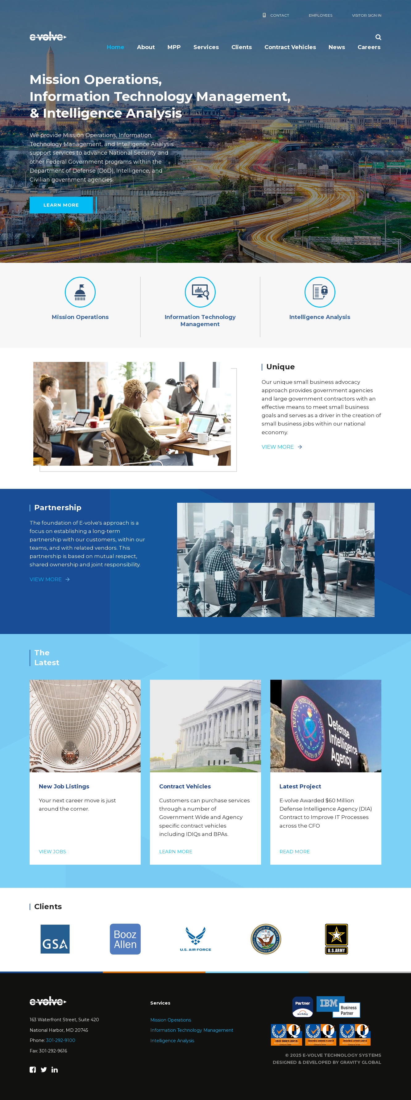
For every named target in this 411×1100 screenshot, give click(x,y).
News (337, 47)
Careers (369, 47)
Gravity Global (360, 1062)
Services (206, 47)
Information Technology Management (191, 1030)
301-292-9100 (60, 1040)
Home (115, 47)
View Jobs (52, 851)
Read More (295, 851)
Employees (320, 15)
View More (278, 447)
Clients (241, 47)
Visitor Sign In (366, 15)
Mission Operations (170, 1020)
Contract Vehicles (290, 47)
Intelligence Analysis (172, 1040)
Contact (279, 15)
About (146, 47)
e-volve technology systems (342, 1055)
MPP (174, 47)
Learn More (61, 205)
